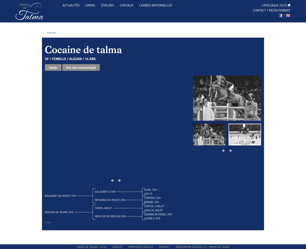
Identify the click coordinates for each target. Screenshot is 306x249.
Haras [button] (90, 5)
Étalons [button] (107, 5)
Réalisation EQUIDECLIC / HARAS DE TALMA (203, 247)
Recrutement (279, 10)
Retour (51, 32)
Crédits (117, 247)
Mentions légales (140, 247)
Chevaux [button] (126, 5)
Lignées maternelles (155, 5)
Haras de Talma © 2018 (91, 247)
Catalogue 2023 (276, 5)
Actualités (71, 5)
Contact (259, 10)
